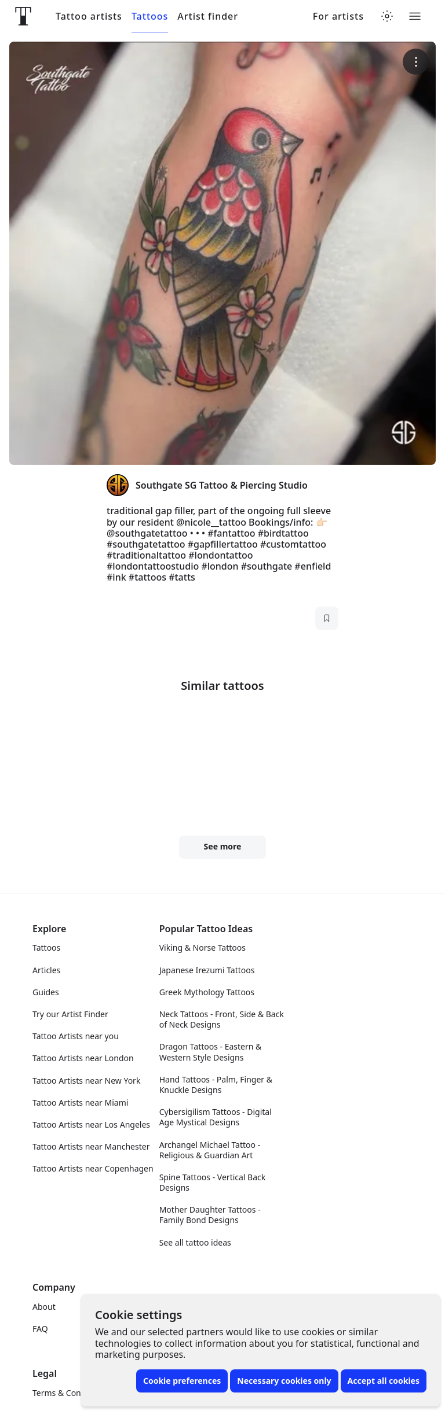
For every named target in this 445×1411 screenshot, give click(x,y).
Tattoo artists (89, 16)
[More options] (416, 62)
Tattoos (150, 16)
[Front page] (23, 16)
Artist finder (207, 16)
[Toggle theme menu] (387, 16)
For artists (338, 16)
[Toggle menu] (414, 16)
